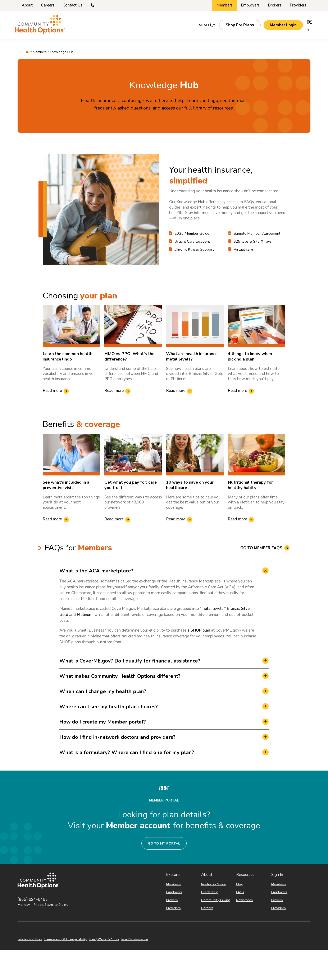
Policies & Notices (30, 942)
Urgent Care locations (192, 244)
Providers (298, 5)
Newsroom (244, 903)
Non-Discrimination (134, 942)
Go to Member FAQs (261, 551)
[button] (237, 27)
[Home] (43, 27)
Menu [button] (204, 27)
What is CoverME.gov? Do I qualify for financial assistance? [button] (129, 663)
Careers (47, 5)
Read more (52, 393)
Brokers (274, 5)
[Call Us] (93, 5)
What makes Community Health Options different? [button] (120, 678)
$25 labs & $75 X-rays (253, 244)
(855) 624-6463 (33, 902)
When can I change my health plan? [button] (102, 694)
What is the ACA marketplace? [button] (96, 573)
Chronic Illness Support (194, 252)
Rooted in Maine (213, 887)
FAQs (240, 895)
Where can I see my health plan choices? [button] (108, 709)
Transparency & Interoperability (65, 942)
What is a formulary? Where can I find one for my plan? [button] (126, 755)
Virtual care (243, 252)
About (27, 5)
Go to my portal (164, 846)
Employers (250, 5)
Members (224, 5)
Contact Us (72, 5)
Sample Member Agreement (258, 236)
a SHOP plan (198, 633)
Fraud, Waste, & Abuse (104, 942)
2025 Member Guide (192, 236)
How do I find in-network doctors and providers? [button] (117, 739)
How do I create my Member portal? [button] (102, 724)
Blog (239, 887)
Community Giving (215, 903)
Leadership (209, 895)
